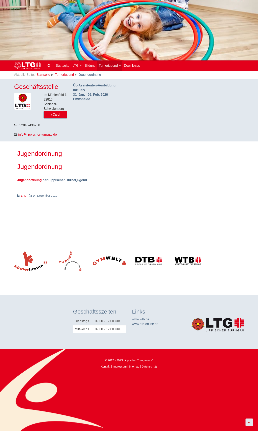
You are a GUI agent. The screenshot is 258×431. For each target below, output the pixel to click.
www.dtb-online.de (145, 324)
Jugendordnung (39, 166)
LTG (77, 65)
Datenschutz (149, 366)
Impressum (120, 366)
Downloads (132, 65)
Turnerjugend (110, 65)
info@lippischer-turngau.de (37, 134)
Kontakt (105, 366)
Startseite (62, 65)
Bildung (90, 65)
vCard (55, 114)
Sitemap (134, 366)
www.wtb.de (140, 319)
